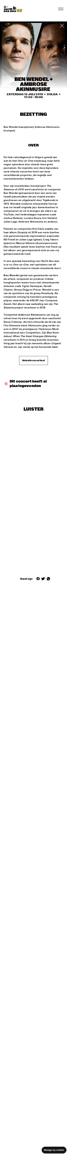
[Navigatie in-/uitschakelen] (60, 9)
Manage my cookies (54, 1150)
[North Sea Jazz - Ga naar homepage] (13, 8)
